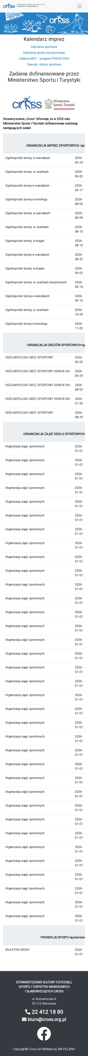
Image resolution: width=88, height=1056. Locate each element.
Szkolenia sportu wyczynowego (44, 53)
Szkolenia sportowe (44, 47)
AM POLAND (66, 1049)
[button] (24, 6)
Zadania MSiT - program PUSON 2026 (44, 58)
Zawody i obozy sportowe (44, 64)
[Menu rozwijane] (79, 6)
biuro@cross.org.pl (47, 1019)
